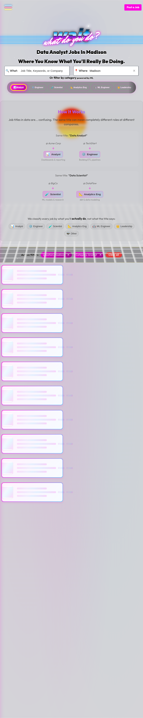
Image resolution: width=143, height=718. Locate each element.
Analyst (21, 87)
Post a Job (133, 7)
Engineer (45, 87)
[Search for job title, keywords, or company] (43, 71)
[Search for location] (111, 71)
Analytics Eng (97, 87)
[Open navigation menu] (6, 7)
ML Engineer (127, 87)
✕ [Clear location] (134, 70)
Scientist (69, 87)
